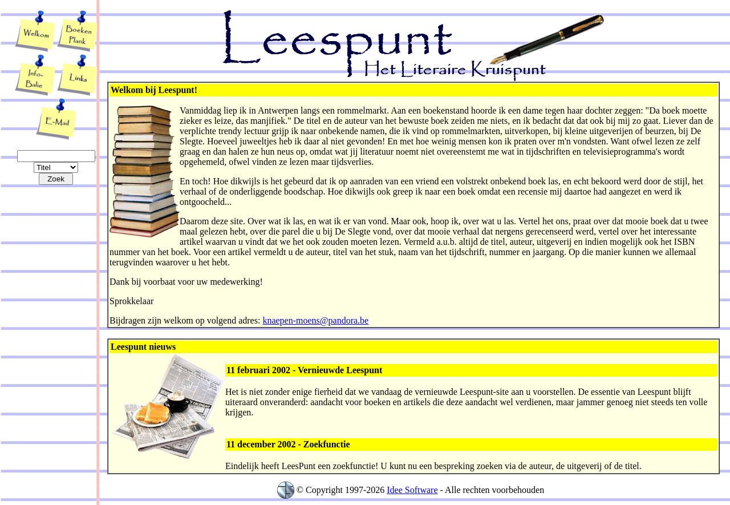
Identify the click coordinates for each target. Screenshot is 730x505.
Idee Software (412, 490)
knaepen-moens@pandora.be (315, 320)
